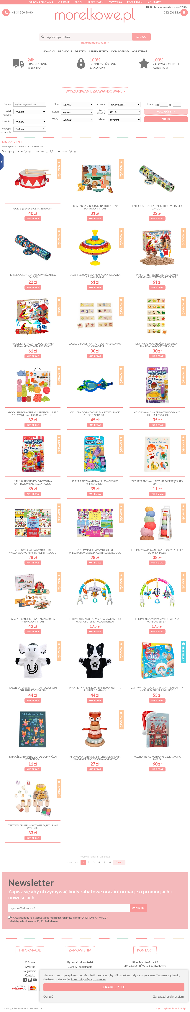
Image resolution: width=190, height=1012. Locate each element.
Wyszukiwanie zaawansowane (93, 91)
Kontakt (154, 2)
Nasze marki (95, 2)
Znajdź (166, 119)
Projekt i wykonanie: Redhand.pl (170, 1008)
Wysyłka (115, 2)
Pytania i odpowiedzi (80, 962)
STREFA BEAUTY (98, 51)
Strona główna (41, 2)
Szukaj (141, 36)
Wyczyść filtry (166, 111)
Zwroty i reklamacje (80, 966)
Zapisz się (138, 908)
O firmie (64, 2)
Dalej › (119, 862)
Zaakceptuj (113, 987)
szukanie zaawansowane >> (95, 42)
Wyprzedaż (139, 51)
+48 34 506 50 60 (21, 12)
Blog (78, 2)
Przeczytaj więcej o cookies (88, 979)
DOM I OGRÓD (120, 51)
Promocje (65, 51)
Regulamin (134, 2)
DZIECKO (80, 51)
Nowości (49, 51)
